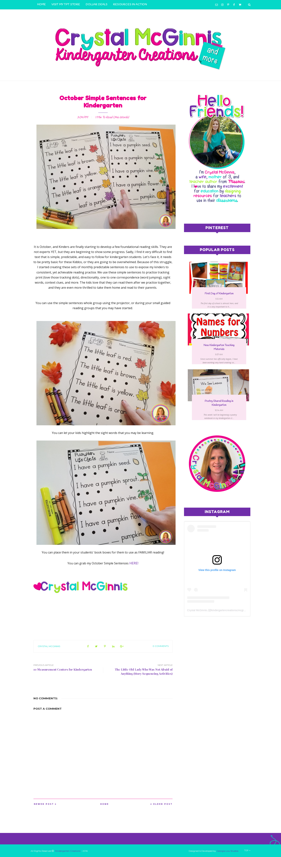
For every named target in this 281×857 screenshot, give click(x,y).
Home (41, 4)
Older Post (163, 804)
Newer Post (44, 804)
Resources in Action (130, 4)
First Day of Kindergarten (219, 293)
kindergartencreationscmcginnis (229, 610)
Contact (44, 14)
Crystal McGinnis (49, 646)
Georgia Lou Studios (227, 850)
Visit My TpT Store (66, 4)
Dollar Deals (97, 4)
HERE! (133, 563)
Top (247, 850)
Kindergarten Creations (67, 850)
